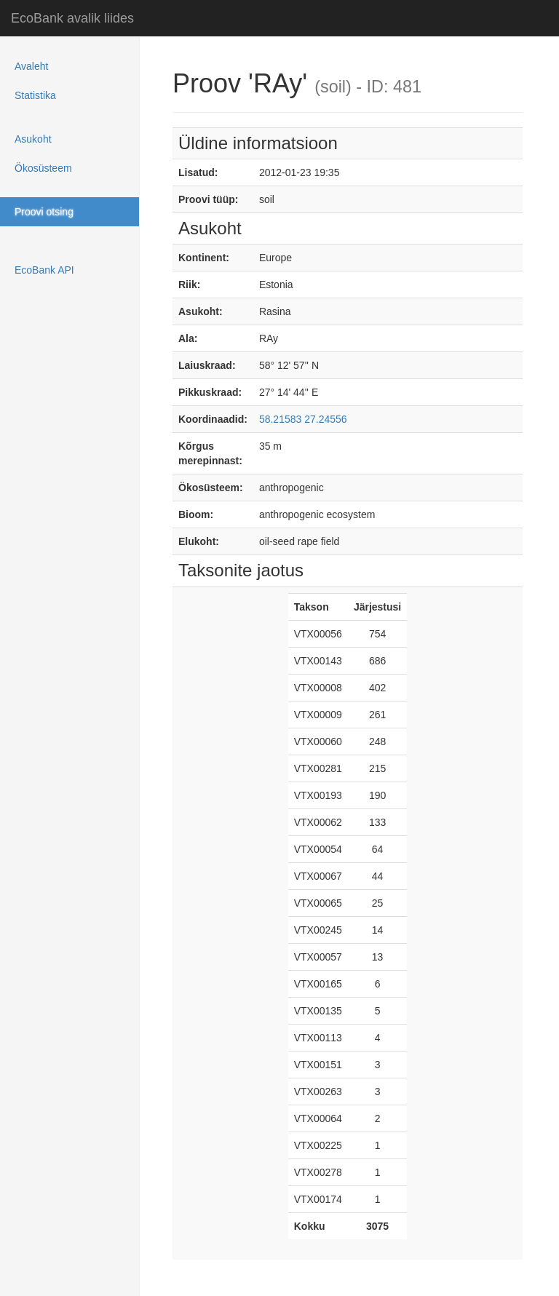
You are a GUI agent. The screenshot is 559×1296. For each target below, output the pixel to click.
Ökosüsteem (43, 168)
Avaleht (31, 66)
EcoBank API (44, 270)
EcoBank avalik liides (72, 18)
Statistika (35, 95)
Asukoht (33, 139)
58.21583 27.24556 (303, 419)
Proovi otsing (44, 212)
